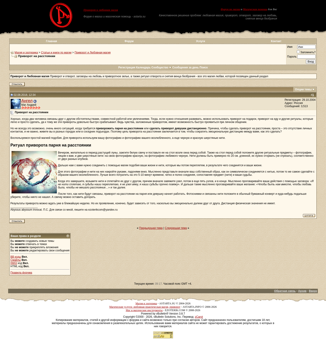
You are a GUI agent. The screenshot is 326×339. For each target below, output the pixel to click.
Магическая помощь (255, 9)
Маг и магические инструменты (144, 310)
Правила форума (21, 272)
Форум (129, 41)
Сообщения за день (185, 67)
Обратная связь (285, 291)
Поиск (204, 67)
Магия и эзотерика (26, 52)
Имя (289, 46)
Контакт (276, 41)
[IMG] (13, 263)
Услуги (200, 41)
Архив (302, 291)
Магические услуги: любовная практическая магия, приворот (144, 306)
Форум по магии (230, 9)
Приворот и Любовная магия (92, 52)
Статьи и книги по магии (56, 52)
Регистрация (126, 67)
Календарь (143, 67)
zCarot (199, 316)
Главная (51, 41)
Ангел (27, 100)
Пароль (292, 56)
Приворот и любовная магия (101, 10)
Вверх (313, 291)
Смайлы (15, 260)
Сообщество (161, 67)
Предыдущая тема (151, 228)
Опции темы (303, 89)
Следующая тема (176, 228)
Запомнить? (306, 52)
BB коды (15, 256)
